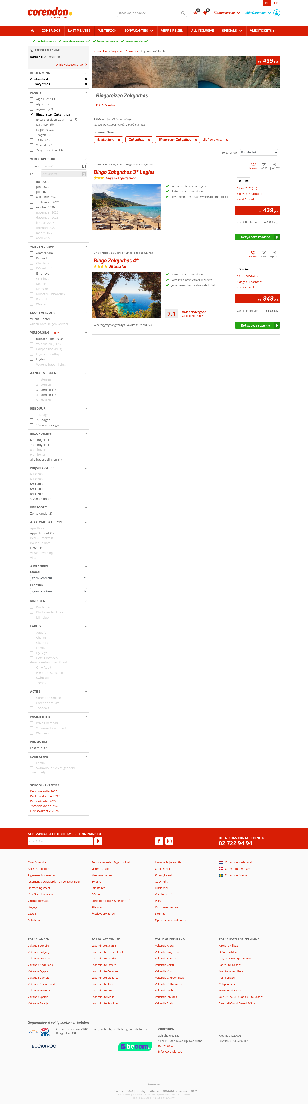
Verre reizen (172, 30)
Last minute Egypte (104, 965)
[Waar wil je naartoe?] (152, 13)
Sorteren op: (229, 152)
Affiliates (97, 907)
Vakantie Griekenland (41, 984)
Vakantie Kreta (164, 945)
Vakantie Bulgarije (39, 952)
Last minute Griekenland (107, 952)
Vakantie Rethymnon (168, 984)
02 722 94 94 (235, 843)
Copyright (161, 881)
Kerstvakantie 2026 (43, 791)
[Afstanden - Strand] (58, 578)
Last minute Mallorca (105, 978)
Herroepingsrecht (39, 888)
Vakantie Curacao (39, 958)
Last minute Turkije (104, 958)
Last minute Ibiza (102, 984)
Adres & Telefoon (38, 869)
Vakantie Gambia (38, 978)
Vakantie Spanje (38, 997)
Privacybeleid (163, 875)
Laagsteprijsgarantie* (76, 41)
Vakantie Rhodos (166, 958)
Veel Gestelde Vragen (41, 894)
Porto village (227, 978)
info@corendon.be (170, 1051)
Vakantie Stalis (164, 1003)
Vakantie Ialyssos (166, 997)
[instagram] (169, 841)
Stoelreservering (102, 875)
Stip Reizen (98, 888)
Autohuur (34, 920)
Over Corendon (37, 862)
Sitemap (160, 913)
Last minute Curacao (105, 971)
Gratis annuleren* (136, 41)
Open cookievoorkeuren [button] (170, 920)
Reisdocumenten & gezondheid (111, 862)
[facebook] (159, 841)
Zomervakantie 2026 (44, 806)
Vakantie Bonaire (38, 945)
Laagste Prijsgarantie (168, 862)
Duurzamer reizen (166, 907)
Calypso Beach (228, 984)
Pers (158, 901)
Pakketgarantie (46, 41)
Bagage (32, 907)
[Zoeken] (183, 13)
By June (96, 881)
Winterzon (107, 30)
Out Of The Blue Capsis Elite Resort (241, 997)
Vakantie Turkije (38, 1003)
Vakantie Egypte (38, 971)
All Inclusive (202, 30)
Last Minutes (79, 30)
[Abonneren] (98, 841)
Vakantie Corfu (164, 965)
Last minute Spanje (104, 945)
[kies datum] (64, 166)
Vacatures (161, 894)
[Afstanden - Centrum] (58, 591)
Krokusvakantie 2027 (45, 796)
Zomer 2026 (51, 30)
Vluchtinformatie (38, 901)
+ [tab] (244, 180)
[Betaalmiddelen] (43, 1046)
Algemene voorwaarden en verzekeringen (54, 881)
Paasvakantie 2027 (43, 801)
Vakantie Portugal (39, 990)
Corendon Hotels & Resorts (109, 901)
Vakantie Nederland (40, 965)
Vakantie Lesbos (165, 990)
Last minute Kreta (103, 990)
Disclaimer (161, 888)
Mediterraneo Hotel (231, 971)
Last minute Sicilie (103, 997)
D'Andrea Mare (228, 952)
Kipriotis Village (228, 945)
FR (276, 3)
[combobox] (152, 13)
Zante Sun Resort (230, 965)
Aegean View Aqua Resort (235, 958)
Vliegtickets (261, 30)
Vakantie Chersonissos (169, 978)
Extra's (32, 913)
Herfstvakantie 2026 (44, 811)
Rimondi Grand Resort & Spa (237, 1003)
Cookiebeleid (163, 869)
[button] (58, 73)
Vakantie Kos (163, 971)
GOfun (96, 894)
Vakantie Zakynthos (167, 952)
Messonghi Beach (230, 990)
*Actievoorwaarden (104, 913)
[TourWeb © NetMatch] (154, 1084)
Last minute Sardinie (105, 1003)
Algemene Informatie (41, 875)
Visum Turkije (100, 869)
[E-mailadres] (60, 841)
